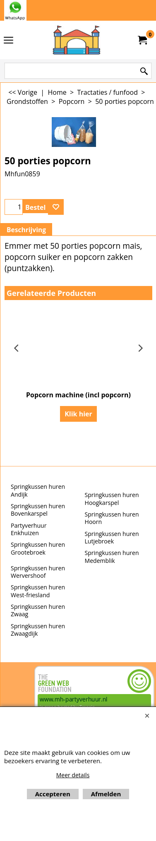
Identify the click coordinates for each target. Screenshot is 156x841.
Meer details (73, 775)
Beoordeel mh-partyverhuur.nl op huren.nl (16, 695)
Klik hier (78, 413)
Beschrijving (26, 229)
